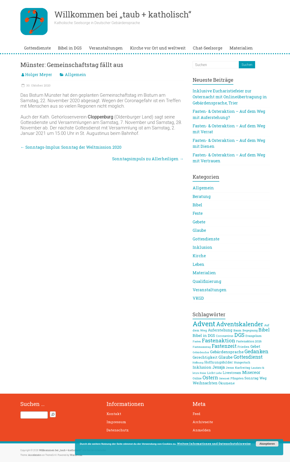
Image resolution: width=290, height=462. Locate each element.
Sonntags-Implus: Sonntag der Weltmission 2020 (70, 147)
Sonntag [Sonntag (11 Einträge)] (251, 378)
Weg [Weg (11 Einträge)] (263, 378)
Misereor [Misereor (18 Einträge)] (251, 372)
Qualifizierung (207, 281)
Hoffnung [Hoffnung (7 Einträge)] (198, 362)
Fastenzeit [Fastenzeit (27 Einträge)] (224, 346)
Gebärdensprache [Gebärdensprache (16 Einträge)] (227, 351)
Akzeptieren (267, 443)
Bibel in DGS (70, 48)
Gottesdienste (37, 48)
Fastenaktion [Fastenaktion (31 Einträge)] (218, 340)
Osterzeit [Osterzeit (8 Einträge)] (224, 378)
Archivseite (203, 422)
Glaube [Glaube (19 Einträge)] (225, 357)
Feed (196, 413)
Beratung (202, 196)
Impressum (116, 422)
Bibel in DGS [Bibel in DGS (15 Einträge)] (204, 335)
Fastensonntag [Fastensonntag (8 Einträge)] (202, 346)
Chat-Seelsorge (207, 48)
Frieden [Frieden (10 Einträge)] (243, 347)
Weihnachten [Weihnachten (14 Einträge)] (205, 382)
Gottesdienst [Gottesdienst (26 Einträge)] (248, 357)
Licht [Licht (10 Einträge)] (211, 373)
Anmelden (202, 430)
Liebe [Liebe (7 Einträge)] (219, 373)
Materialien (241, 48)
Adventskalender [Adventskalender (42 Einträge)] (239, 324)
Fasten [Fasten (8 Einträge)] (197, 341)
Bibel (197, 205)
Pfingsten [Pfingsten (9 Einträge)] (237, 378)
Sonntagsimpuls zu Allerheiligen (148, 158)
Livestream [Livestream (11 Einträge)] (232, 373)
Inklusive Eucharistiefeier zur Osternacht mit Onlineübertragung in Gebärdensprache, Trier (230, 97)
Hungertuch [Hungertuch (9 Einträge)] (242, 362)
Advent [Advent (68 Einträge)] (204, 323)
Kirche (199, 255)
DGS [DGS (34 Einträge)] (239, 334)
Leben (198, 264)
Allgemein (75, 74)
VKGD (198, 298)
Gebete (199, 222)
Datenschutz (117, 430)
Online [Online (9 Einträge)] (197, 378)
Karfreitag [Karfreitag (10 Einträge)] (242, 368)
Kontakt (113, 413)
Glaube (199, 230)
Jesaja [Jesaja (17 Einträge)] (218, 367)
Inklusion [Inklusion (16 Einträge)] (202, 367)
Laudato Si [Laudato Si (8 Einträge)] (257, 367)
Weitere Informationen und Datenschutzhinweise (214, 443)
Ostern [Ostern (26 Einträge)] (210, 377)
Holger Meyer (38, 74)
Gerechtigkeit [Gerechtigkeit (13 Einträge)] (205, 357)
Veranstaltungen (106, 48)
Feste (198, 213)
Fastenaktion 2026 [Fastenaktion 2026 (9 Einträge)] (249, 341)
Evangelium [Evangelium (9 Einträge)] (253, 336)
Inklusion (202, 247)
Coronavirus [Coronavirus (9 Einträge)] (224, 336)
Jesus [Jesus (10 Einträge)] (230, 368)
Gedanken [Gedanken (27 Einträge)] (256, 351)
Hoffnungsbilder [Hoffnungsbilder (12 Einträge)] (218, 362)
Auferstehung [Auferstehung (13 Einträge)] (220, 330)
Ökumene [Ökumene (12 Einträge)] (226, 383)
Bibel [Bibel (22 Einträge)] (264, 330)
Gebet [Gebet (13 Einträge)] (255, 346)
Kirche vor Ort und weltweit (158, 48)
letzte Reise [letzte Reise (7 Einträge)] (199, 373)
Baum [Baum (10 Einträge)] (237, 330)
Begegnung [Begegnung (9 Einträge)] (250, 330)
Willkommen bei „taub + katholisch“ (122, 14)
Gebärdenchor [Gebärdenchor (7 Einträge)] (201, 352)
